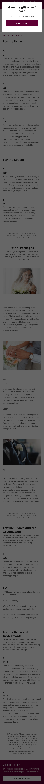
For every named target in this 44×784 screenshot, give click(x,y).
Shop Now (22, 23)
